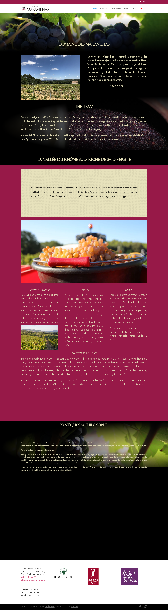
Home (95, 9)
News (126, 9)
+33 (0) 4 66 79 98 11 (30, 577)
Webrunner (49, 607)
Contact (133, 9)
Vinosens (74, 607)
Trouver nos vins (115, 9)
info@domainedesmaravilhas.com (33, 580)
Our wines (103, 9)
